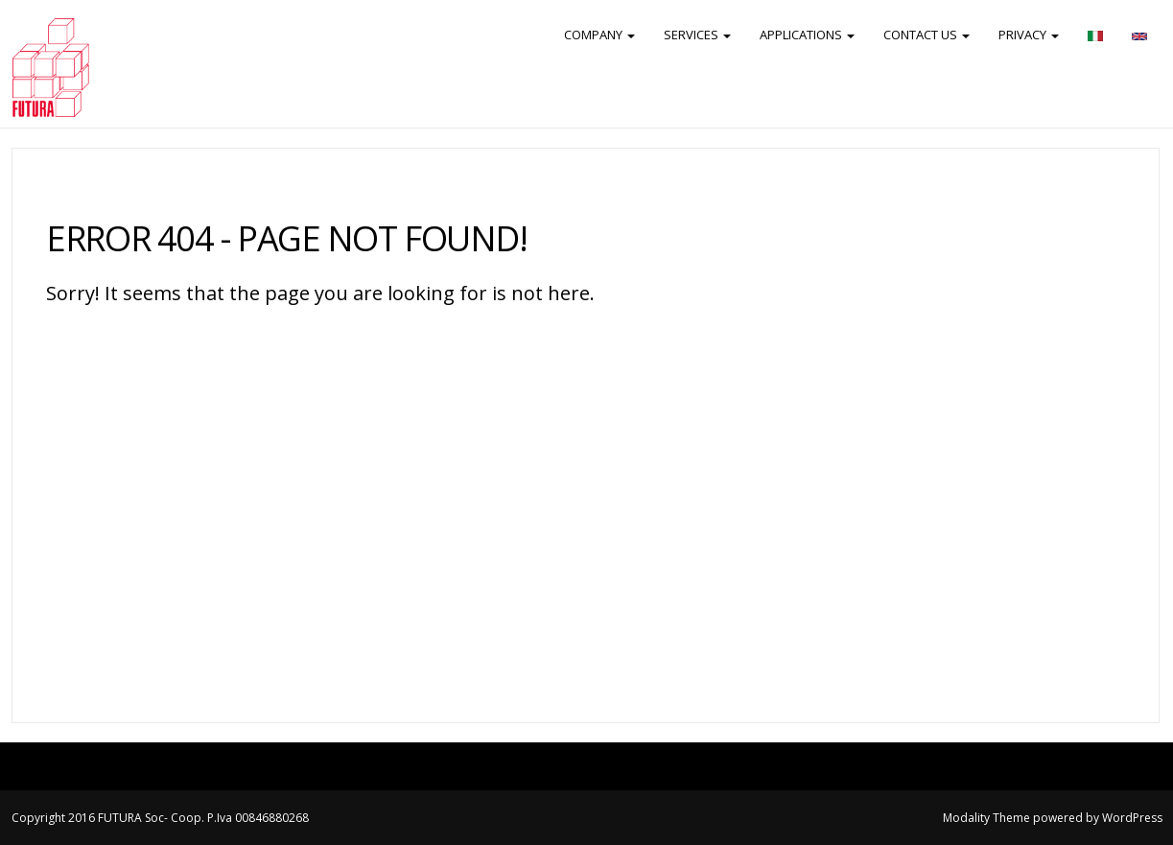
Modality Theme (986, 818)
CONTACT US (926, 34)
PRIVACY (1028, 34)
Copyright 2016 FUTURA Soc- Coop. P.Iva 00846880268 (160, 818)
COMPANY (599, 34)
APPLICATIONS (807, 34)
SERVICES (697, 34)
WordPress (1132, 818)
